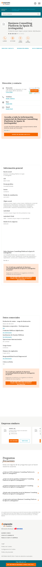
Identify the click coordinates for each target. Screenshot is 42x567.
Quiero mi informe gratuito (21, 134)
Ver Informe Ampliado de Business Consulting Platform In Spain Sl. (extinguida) (21, 278)
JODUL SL (12, 428)
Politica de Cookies (6, 546)
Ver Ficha (25, 441)
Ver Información (7, 332)
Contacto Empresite (7, 535)
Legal (2, 544)
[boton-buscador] (38, 14)
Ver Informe (14, 441)
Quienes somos (6, 533)
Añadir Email (9, 109)
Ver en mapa (34, 90)
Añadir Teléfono (10, 98)
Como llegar (9, 92)
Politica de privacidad (7, 552)
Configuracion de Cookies (8, 549)
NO (4, 328)
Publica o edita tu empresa (9, 537)
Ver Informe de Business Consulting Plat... (21, 564)
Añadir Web (9, 104)
